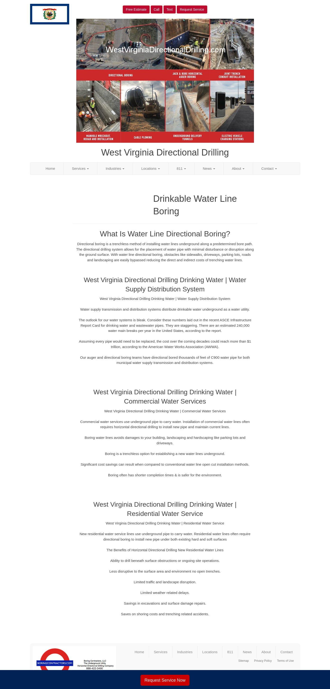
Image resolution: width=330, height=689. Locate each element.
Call (156, 9)
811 (181, 168)
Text (170, 9)
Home (50, 168)
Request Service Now (165, 680)
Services (80, 168)
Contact (269, 168)
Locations (150, 168)
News (209, 168)
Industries (115, 168)
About (238, 168)
